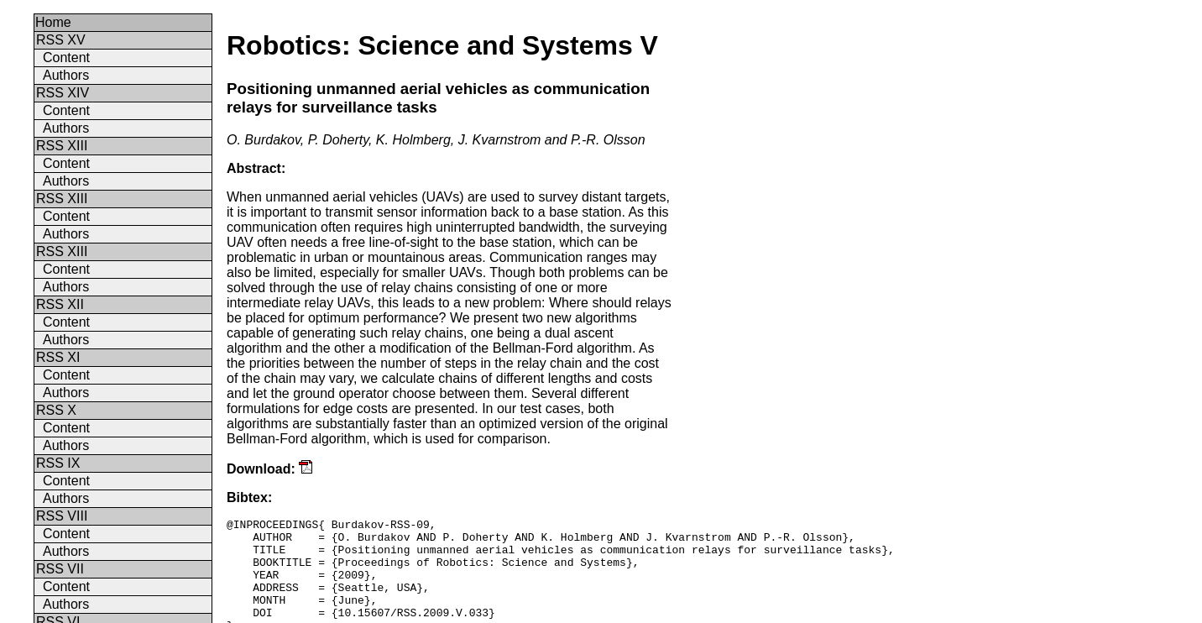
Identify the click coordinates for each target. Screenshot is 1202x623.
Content (66, 57)
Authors (66, 75)
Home (53, 22)
